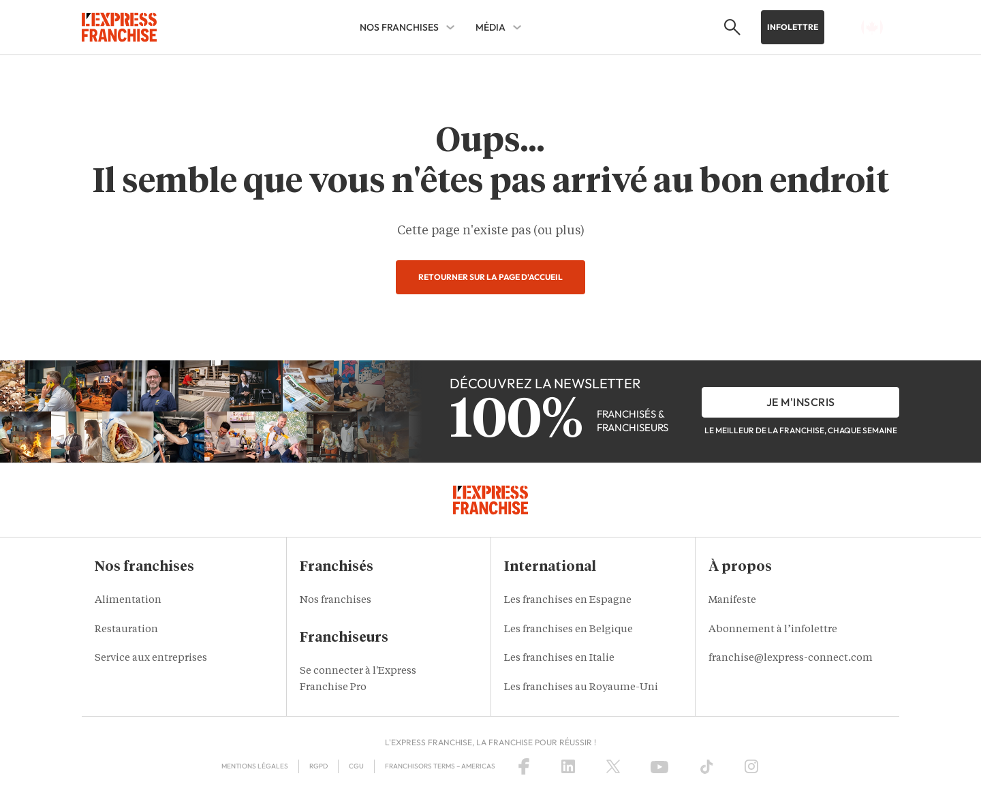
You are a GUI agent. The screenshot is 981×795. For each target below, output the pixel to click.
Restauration (126, 630)
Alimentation (128, 600)
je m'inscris (800, 402)
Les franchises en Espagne (568, 600)
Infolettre (792, 27)
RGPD (318, 766)
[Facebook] (524, 766)
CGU (356, 766)
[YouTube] (659, 766)
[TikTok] (706, 766)
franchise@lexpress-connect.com (790, 658)
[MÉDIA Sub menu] (517, 27)
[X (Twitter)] (613, 766)
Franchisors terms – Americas (440, 766)
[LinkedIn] (568, 766)
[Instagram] (751, 766)
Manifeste (732, 600)
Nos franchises (335, 600)
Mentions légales (254, 766)
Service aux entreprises (151, 658)
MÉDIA (490, 27)
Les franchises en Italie (559, 658)
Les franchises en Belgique (568, 630)
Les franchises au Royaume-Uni (581, 688)
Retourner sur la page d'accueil (490, 277)
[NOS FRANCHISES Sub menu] (450, 27)
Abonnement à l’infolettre (772, 630)
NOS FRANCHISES (399, 27)
